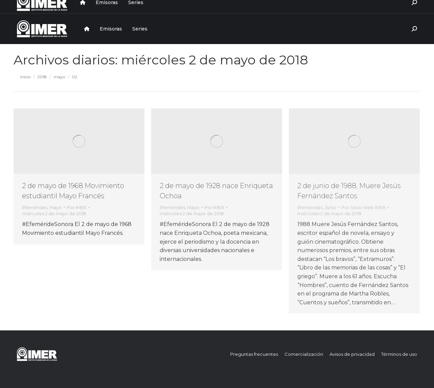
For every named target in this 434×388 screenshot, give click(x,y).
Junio (330, 207)
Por (76, 207)
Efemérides (34, 207)
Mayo (56, 207)
